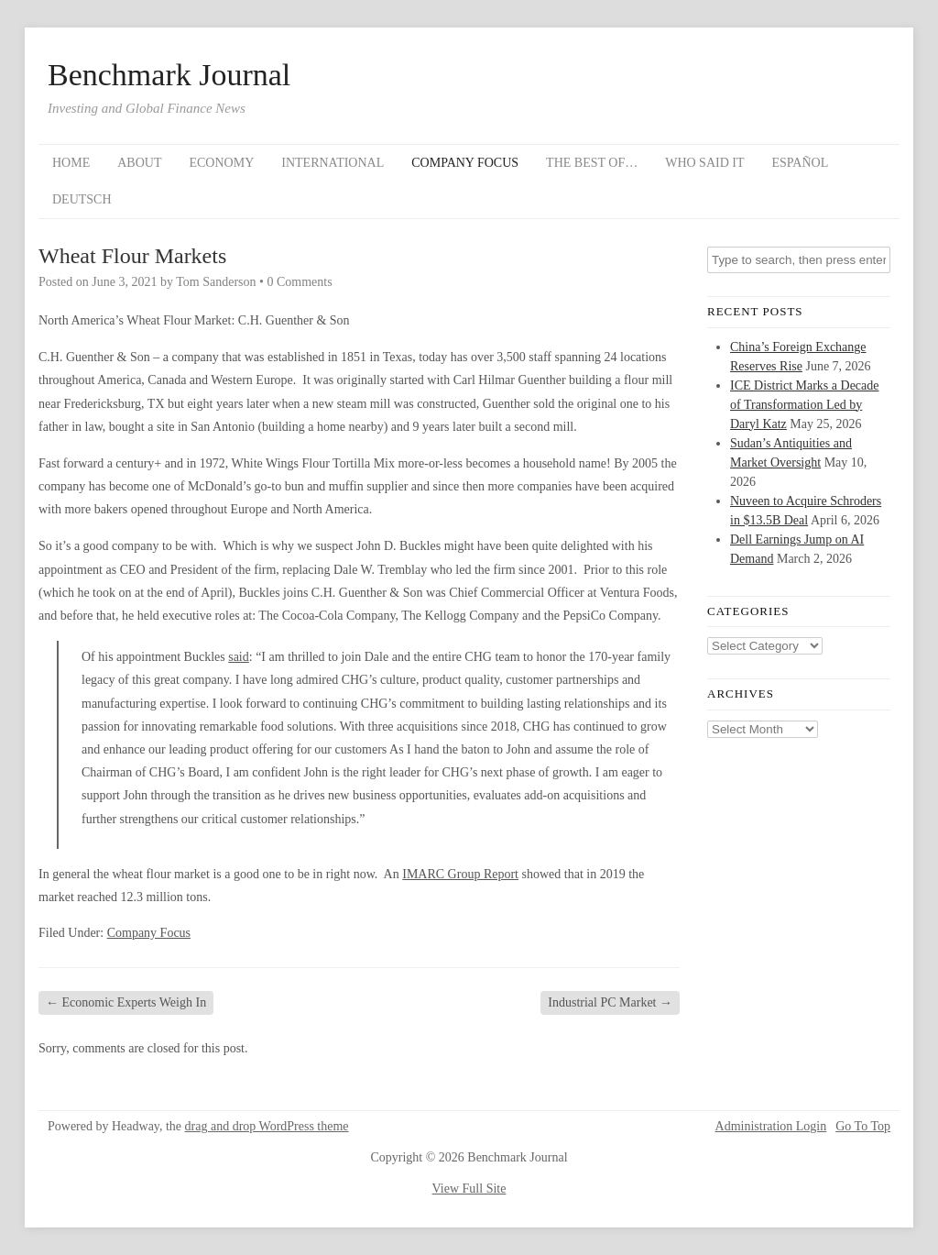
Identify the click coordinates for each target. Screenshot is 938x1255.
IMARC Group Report (460, 874)
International (332, 163)
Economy (221, 163)
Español (800, 163)
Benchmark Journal (169, 75)
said (238, 657)
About (139, 163)
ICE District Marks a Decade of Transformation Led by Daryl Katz (804, 405)
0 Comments (299, 282)
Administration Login (771, 1126)
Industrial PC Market (610, 1002)
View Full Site (469, 1188)
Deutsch (82, 199)
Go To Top (862, 1126)
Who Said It (704, 163)
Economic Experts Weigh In (126, 1002)
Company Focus (464, 163)
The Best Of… (592, 163)
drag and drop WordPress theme (267, 1126)
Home (71, 163)
